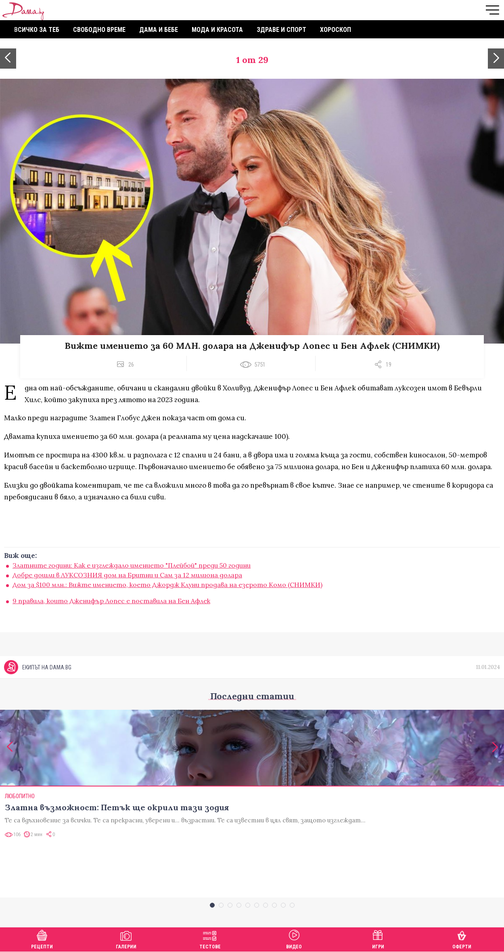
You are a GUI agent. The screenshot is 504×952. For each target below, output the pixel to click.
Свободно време (99, 30)
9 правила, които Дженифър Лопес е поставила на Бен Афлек (111, 601)
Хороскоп (335, 30)
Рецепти (42, 938)
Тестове (210, 938)
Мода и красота (217, 30)
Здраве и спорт (281, 30)
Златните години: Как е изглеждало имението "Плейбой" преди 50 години (132, 565)
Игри (378, 938)
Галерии (126, 938)
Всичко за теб (36, 30)
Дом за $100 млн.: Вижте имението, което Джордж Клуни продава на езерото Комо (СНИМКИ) (167, 585)
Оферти (461, 938)
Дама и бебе (158, 30)
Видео (294, 938)
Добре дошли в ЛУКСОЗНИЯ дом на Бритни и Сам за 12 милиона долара (127, 575)
